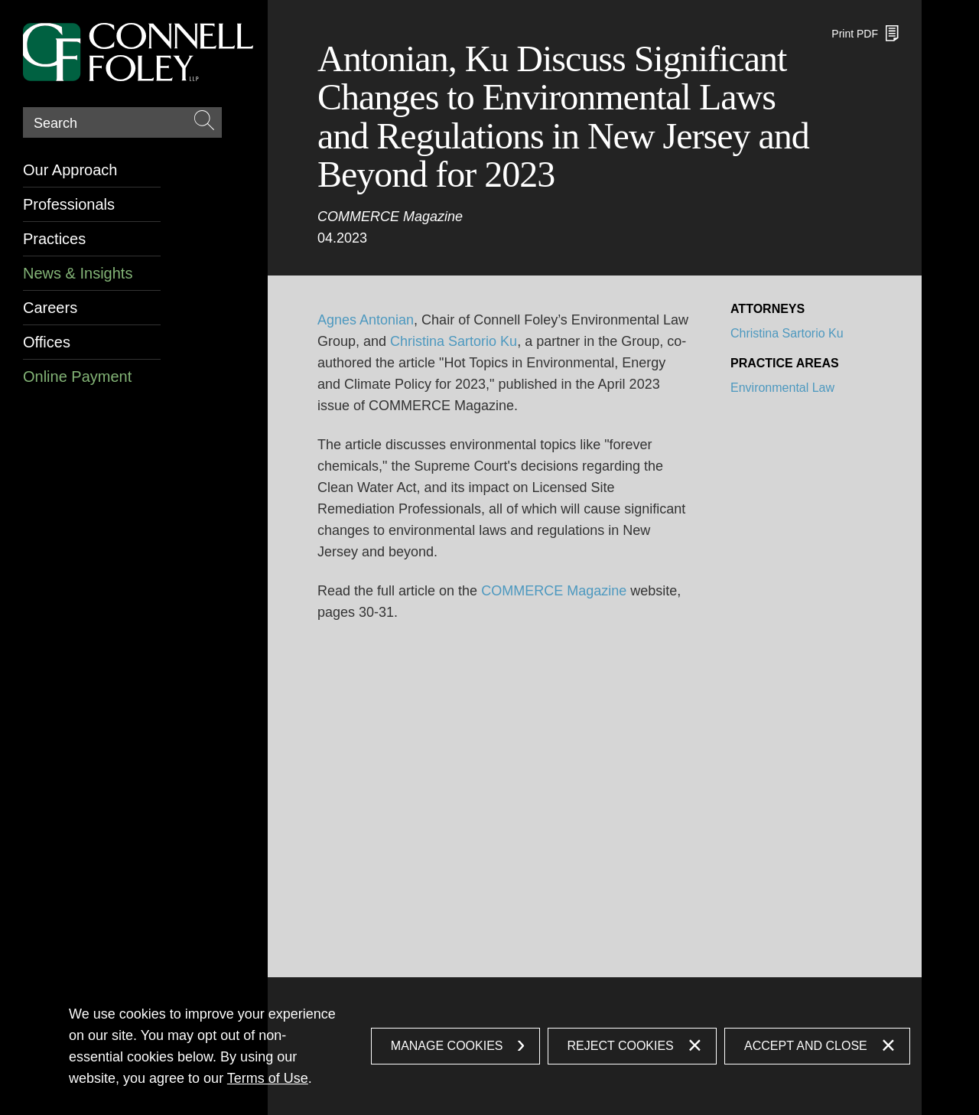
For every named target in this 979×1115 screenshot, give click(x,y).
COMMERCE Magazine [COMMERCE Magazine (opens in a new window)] (553, 590)
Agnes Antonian (365, 320)
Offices (46, 342)
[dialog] (489, 1046)
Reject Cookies (621, 1045)
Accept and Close (805, 1045)
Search (55, 123)
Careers (50, 307)
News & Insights (77, 273)
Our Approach (70, 169)
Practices (54, 238)
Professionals (69, 204)
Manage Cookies (447, 1045)
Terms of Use (267, 1078)
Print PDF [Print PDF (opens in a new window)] (854, 34)
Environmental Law (782, 387)
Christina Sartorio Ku (453, 341)
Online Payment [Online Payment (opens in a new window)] (77, 376)
